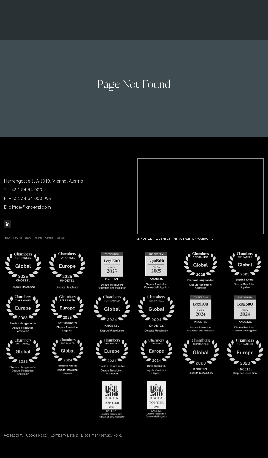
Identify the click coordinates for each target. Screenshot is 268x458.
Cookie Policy (36, 435)
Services (17, 237)
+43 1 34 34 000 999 (30, 198)
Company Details (64, 435)
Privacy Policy (111, 435)
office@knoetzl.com (30, 207)
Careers (49, 237)
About (7, 237)
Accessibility (13, 435)
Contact (61, 237)
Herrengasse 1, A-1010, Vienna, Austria (43, 181)
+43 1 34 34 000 (25, 189)
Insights (38, 237)
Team (28, 237)
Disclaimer (89, 435)
